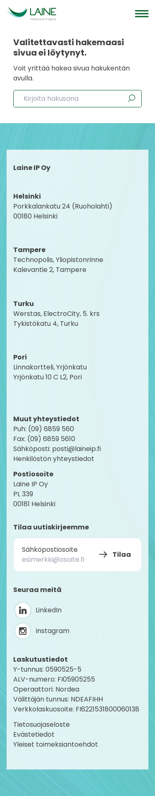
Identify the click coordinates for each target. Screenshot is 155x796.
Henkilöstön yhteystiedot (53, 459)
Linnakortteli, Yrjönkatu (50, 367)
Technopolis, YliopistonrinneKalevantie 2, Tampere (58, 264)
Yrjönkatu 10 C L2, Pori (47, 377)
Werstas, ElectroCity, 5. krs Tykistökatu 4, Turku (57, 318)
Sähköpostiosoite (50, 549)
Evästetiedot (34, 734)
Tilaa (121, 554)
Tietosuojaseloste (41, 724)
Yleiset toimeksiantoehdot (55, 744)
